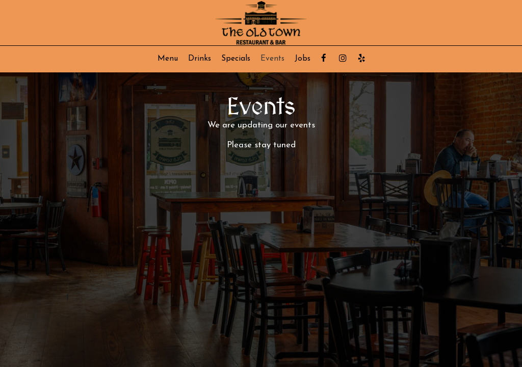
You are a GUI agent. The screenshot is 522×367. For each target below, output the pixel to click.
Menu (168, 59)
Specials (235, 59)
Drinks (199, 59)
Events (272, 59)
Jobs (302, 59)
